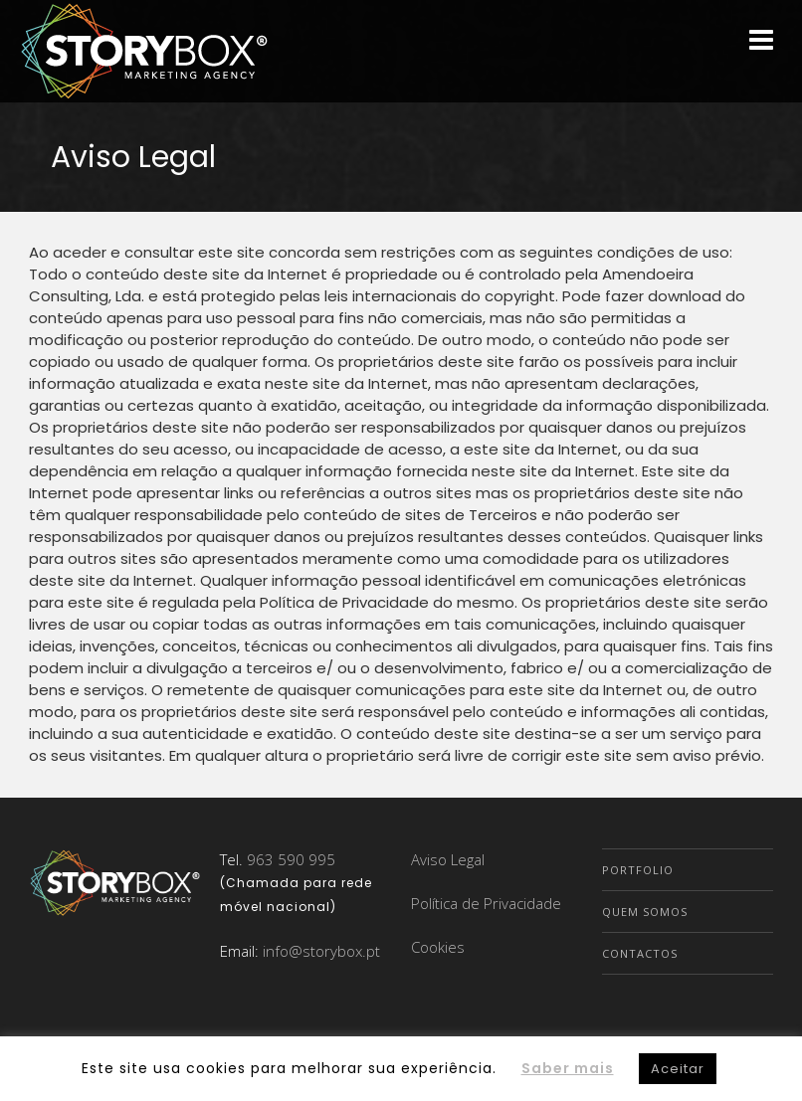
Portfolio (638, 869)
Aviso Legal (448, 859)
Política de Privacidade (486, 903)
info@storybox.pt (321, 951)
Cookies (438, 947)
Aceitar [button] (677, 1068)
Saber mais (567, 1068)
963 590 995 (291, 859)
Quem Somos (645, 911)
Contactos (640, 953)
